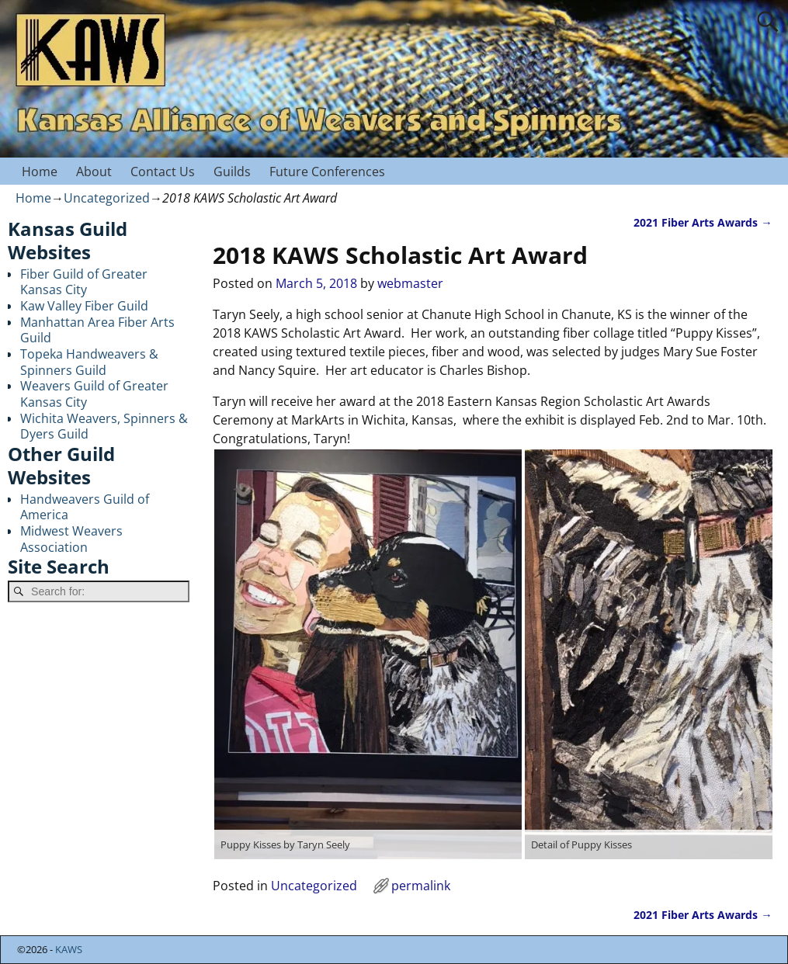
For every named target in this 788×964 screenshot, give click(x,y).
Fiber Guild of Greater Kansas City (84, 282)
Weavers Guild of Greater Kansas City (94, 394)
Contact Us (162, 171)
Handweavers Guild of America (84, 507)
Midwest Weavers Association (71, 539)
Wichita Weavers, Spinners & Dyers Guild (104, 426)
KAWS (68, 949)
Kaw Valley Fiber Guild (84, 305)
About (94, 171)
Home (39, 171)
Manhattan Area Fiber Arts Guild (97, 330)
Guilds (232, 171)
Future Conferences (327, 171)
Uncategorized (107, 197)
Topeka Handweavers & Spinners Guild (89, 362)
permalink (420, 885)
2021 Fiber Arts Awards (703, 222)
